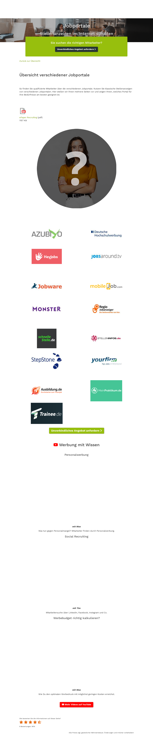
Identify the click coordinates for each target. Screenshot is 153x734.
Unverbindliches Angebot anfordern (76, 49)
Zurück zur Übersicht (29, 61)
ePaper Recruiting (28, 117)
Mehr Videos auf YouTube (76, 704)
